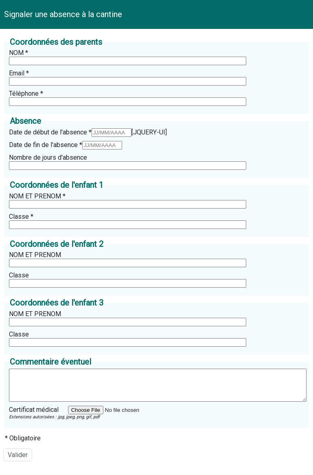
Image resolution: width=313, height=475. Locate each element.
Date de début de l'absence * (50, 132)
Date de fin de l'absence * (45, 145)
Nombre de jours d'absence (48, 157)
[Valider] (17, 461)
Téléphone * (26, 93)
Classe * (21, 216)
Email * (19, 73)
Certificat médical (34, 416)
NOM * (18, 53)
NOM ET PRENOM (35, 255)
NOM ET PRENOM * (37, 196)
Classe (19, 275)
